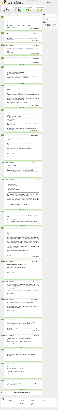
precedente (37, 14)
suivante (40, 14)
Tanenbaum (32, 302)
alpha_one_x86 (37, 33)
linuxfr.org (9, 339)
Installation (32, 400)
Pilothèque (21, 403)
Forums (43, 400)
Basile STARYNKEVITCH (36, 135)
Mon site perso (9, 104)
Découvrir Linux (22, 400)
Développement (33, 405)
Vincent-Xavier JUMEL (36, 179)
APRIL (11, 25)
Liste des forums (46, 19)
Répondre (21, 30)
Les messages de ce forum (13, 14)
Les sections (3, 14)
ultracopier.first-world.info (11, 39)
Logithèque (21, 402)
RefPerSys (13, 27)
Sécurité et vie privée (33, 403)
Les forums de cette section (7, 14)
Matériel (32, 404)
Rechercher (45, 20)
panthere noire (37, 45)
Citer (23, 30)
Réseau (32, 402)
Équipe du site (10, 400)
